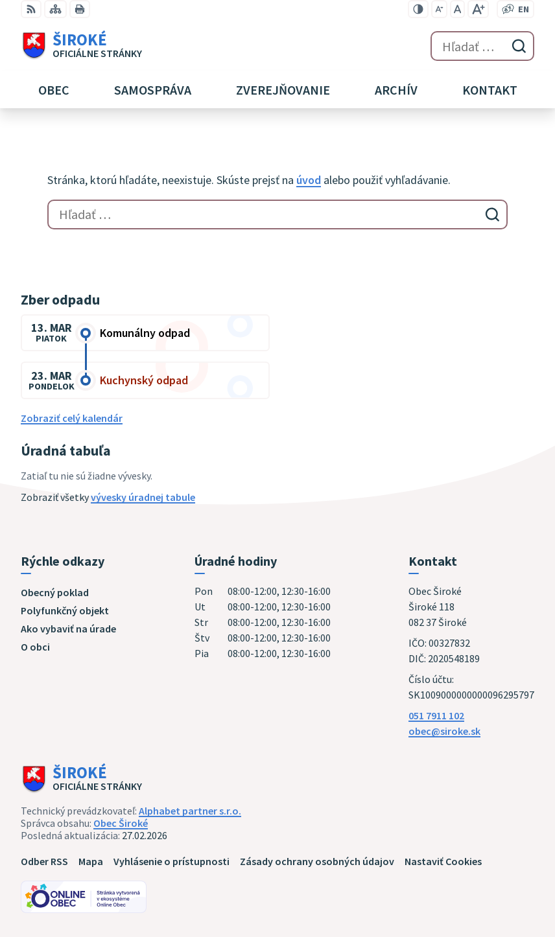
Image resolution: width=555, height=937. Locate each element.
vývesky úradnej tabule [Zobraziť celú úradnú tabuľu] (143, 497)
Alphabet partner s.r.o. (190, 810)
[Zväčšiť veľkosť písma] (478, 9)
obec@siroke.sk (444, 730)
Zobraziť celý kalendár (72, 417)
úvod (308, 179)
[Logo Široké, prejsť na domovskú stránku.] (81, 46)
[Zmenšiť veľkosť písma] (439, 9)
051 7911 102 (436, 715)
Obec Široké (120, 822)
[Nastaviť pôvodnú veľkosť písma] (457, 9)
